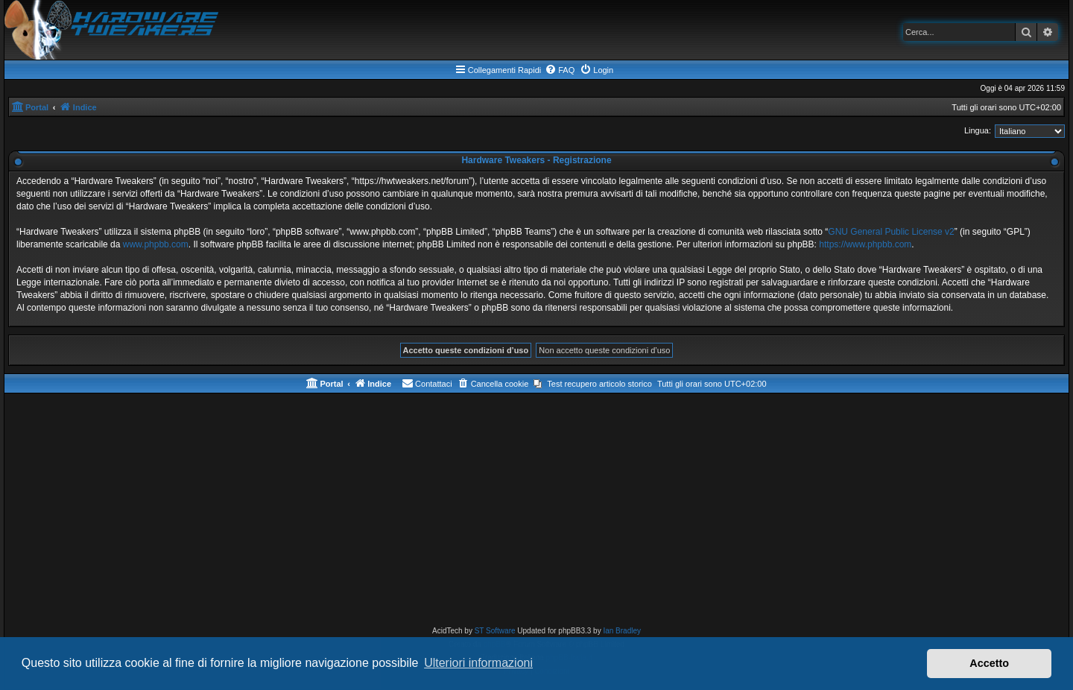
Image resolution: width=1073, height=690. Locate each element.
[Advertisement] (536, 512)
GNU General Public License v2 (891, 232)
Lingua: (977, 130)
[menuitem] (560, 70)
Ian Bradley (622, 631)
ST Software (495, 631)
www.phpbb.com (156, 244)
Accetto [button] (989, 663)
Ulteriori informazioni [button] (478, 662)
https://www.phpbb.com (865, 244)
